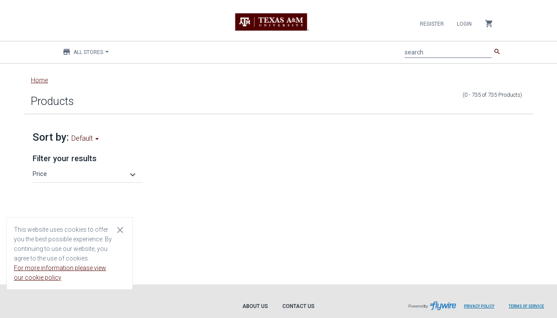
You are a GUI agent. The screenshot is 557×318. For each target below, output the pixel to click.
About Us (255, 306)
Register (432, 24)
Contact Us (298, 306)
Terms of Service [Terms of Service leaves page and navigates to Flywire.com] (526, 306)
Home (39, 80)
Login (464, 24)
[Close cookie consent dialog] (120, 229)
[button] (85, 173)
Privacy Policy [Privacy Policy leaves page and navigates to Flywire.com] (479, 306)
